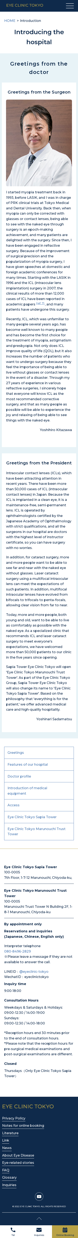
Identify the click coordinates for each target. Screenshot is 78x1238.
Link (5, 1140)
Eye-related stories (18, 1163)
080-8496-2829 (17, 951)
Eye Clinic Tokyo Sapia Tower (32, 817)
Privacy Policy (13, 1118)
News (7, 1148)
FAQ (5, 1170)
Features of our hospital (27, 765)
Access (13, 805)
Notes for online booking (23, 1126)
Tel (13, 1232)
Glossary (9, 1177)
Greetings (15, 753)
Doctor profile (19, 776)
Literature (10, 1133)
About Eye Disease (18, 1155)
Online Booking (65, 1232)
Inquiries (39, 1232)
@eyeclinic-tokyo (33, 972)
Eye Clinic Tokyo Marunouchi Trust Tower (36, 831)
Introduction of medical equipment (27, 790)
